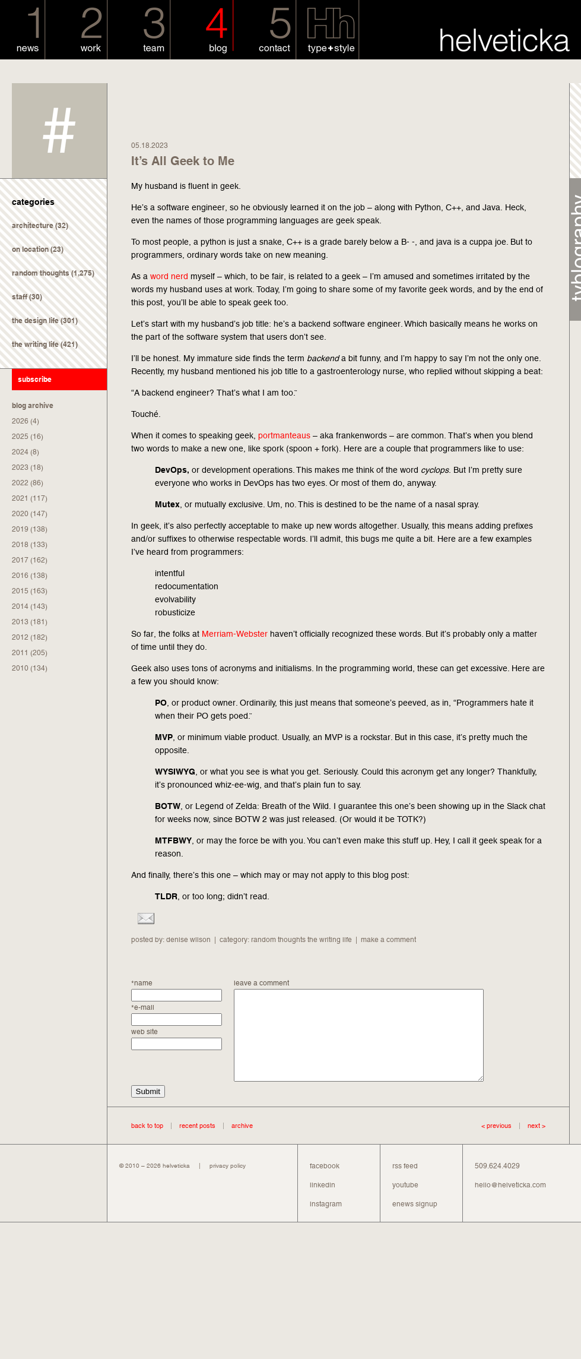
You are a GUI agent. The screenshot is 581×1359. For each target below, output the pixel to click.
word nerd (169, 276)
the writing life (35, 344)
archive (242, 1143)
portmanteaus (284, 435)
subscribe (35, 379)
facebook (324, 1184)
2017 (20, 560)
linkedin (322, 1203)
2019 (20, 529)
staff (19, 296)
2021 (20, 498)
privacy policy (227, 1183)
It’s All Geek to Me (182, 161)
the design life (35, 320)
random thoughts (40, 272)
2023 (20, 467)
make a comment (388, 940)
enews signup (414, 1222)
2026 (20, 421)
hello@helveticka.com (510, 1203)
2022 (20, 483)
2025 (20, 436)
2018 (20, 545)
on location (30, 249)
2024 (20, 452)
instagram (326, 1222)
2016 (20, 575)
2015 (20, 591)
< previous (496, 1143)
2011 (20, 653)
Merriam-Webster (235, 634)
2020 (20, 514)
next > (528, 1143)
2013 (20, 622)
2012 (20, 637)
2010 (20, 668)
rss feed (405, 1184)
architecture (32, 225)
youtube (405, 1203)
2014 (20, 606)
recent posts (197, 1143)
